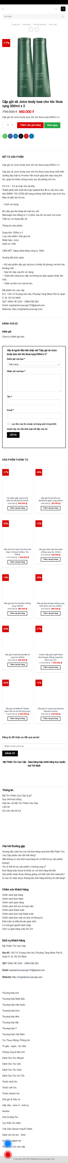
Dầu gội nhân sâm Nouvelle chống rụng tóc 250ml (50, 550)
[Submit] (62, 16)
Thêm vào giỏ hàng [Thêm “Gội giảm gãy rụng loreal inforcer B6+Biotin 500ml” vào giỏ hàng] (17, 508)
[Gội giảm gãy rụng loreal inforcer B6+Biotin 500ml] (17, 480)
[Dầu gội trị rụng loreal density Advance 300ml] (50, 690)
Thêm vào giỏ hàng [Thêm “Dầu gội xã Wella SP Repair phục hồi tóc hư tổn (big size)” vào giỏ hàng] (17, 719)
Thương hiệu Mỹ (39, 25)
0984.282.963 (32, 963)
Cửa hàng (26, 25)
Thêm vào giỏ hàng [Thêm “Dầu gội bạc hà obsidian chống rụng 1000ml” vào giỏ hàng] (17, 613)
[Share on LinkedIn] (31, 136)
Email (10, 410)
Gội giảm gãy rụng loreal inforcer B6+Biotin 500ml (17, 499)
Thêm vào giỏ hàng (30, 125)
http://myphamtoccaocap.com (27, 977)
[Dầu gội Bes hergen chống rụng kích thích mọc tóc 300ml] (50, 585)
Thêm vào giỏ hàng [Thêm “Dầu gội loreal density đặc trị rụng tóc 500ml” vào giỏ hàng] (17, 665)
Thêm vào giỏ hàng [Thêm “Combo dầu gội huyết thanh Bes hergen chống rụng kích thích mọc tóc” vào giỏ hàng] (50, 667)
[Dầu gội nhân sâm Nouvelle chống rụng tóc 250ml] (50, 531)
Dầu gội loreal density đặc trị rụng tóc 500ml (17, 655)
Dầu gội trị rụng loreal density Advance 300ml (51, 709)
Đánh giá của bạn (16, 359)
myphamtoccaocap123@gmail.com (27, 970)
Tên (9, 397)
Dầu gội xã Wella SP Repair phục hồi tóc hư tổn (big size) (17, 709)
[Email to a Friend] (20, 136)
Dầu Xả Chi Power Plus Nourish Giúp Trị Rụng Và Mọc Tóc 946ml (17, 552)
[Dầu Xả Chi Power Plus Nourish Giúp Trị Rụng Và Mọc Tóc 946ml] (17, 531)
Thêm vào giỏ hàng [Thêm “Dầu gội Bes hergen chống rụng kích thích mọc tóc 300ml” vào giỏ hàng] (50, 613)
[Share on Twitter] (15, 136)
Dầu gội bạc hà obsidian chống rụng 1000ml (17, 604)
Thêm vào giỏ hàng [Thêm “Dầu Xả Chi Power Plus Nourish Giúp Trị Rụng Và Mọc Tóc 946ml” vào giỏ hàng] (17, 562)
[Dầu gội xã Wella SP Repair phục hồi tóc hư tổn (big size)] (17, 690)
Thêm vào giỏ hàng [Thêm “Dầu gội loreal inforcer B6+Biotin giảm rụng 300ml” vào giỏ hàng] (50, 508)
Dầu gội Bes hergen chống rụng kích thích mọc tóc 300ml (50, 604)
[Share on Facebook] (10, 136)
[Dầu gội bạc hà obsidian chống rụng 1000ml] (17, 585)
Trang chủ (15, 25)
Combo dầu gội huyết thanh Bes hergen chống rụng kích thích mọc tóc (51, 657)
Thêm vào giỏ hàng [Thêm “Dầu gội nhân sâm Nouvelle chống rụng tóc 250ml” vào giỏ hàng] (50, 559)
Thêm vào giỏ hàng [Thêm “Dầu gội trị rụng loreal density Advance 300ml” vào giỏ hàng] (50, 719)
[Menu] (4, 8)
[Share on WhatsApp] (5, 136)
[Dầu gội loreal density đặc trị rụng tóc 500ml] (17, 636)
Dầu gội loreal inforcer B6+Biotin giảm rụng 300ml (51, 499)
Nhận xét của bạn (16, 371)
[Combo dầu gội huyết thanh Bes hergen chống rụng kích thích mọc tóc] (50, 636)
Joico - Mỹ (52, 25)
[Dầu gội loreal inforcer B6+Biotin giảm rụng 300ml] (50, 480)
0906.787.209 (15, 963)
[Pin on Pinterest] (26, 136)
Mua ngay (52, 125)
